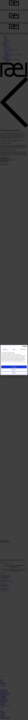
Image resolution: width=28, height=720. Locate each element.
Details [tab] (14, 349)
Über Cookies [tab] (23, 349)
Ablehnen (14, 372)
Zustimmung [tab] (5, 349)
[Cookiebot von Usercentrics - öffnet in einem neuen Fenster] (22, 346)
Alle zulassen (14, 366)
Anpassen (14, 369)
